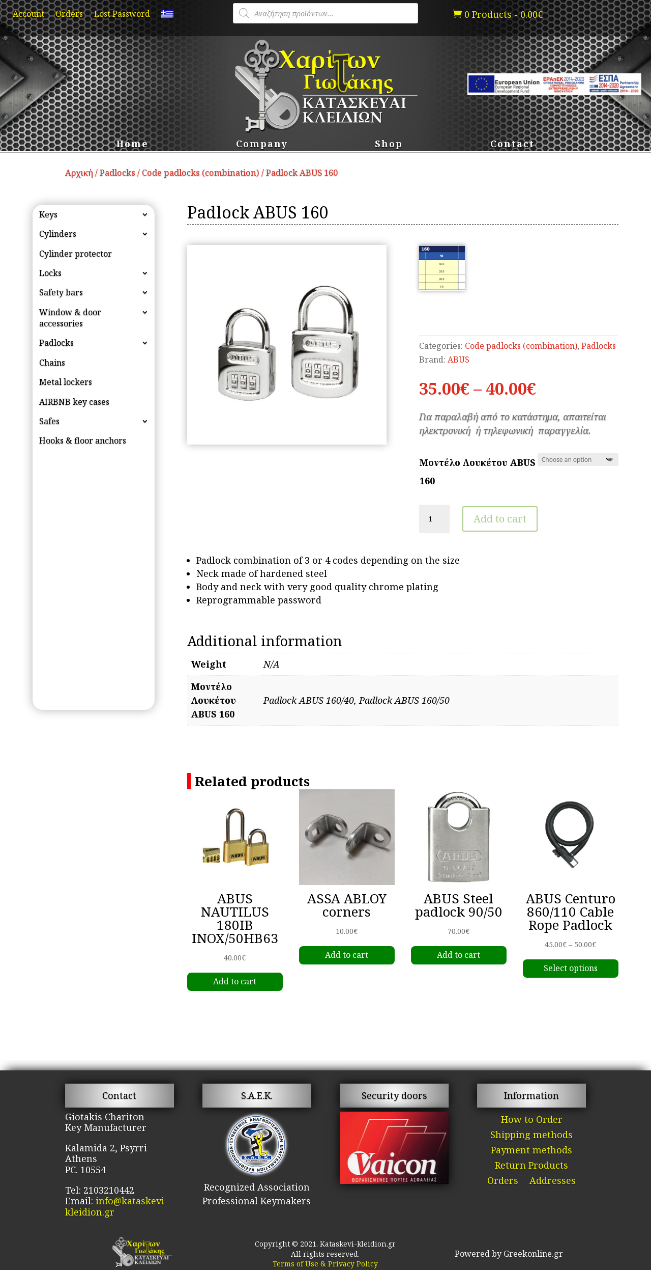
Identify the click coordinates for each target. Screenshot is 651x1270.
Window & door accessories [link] (70, 318)
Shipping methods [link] (531, 1136)
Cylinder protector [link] (75, 253)
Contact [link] (512, 145)
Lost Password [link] (122, 14)
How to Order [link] (532, 1120)
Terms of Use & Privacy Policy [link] (325, 1263)
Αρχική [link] (79, 172)
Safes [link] (49, 421)
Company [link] (262, 145)
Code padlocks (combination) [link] (200, 172)
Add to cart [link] (234, 981)
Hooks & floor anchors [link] (82, 440)
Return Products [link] (531, 1166)
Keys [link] (48, 214)
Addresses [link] (552, 1181)
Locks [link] (50, 273)
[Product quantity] (434, 519)
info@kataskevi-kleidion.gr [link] (116, 1206)
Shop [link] (389, 145)
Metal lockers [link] (65, 382)
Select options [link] (571, 968)
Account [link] (28, 14)
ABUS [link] (458, 359)
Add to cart (500, 519)
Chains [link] (52, 362)
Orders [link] (69, 14)
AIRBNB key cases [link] (74, 401)
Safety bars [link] (61, 292)
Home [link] (132, 145)
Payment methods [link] (531, 1151)
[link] (167, 16)
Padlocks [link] (117, 172)
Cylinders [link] (57, 233)
